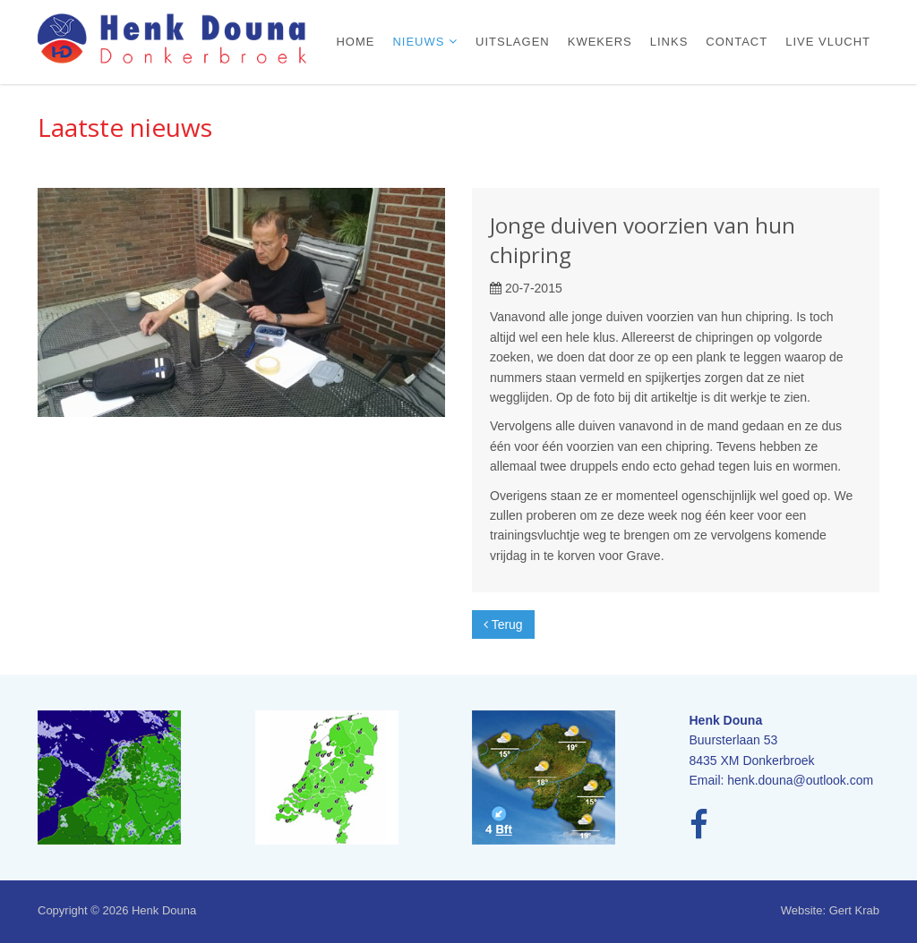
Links (669, 41)
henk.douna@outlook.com (800, 780)
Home (355, 41)
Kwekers (600, 41)
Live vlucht (827, 41)
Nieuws (420, 41)
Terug (503, 624)
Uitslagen (513, 41)
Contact (736, 41)
